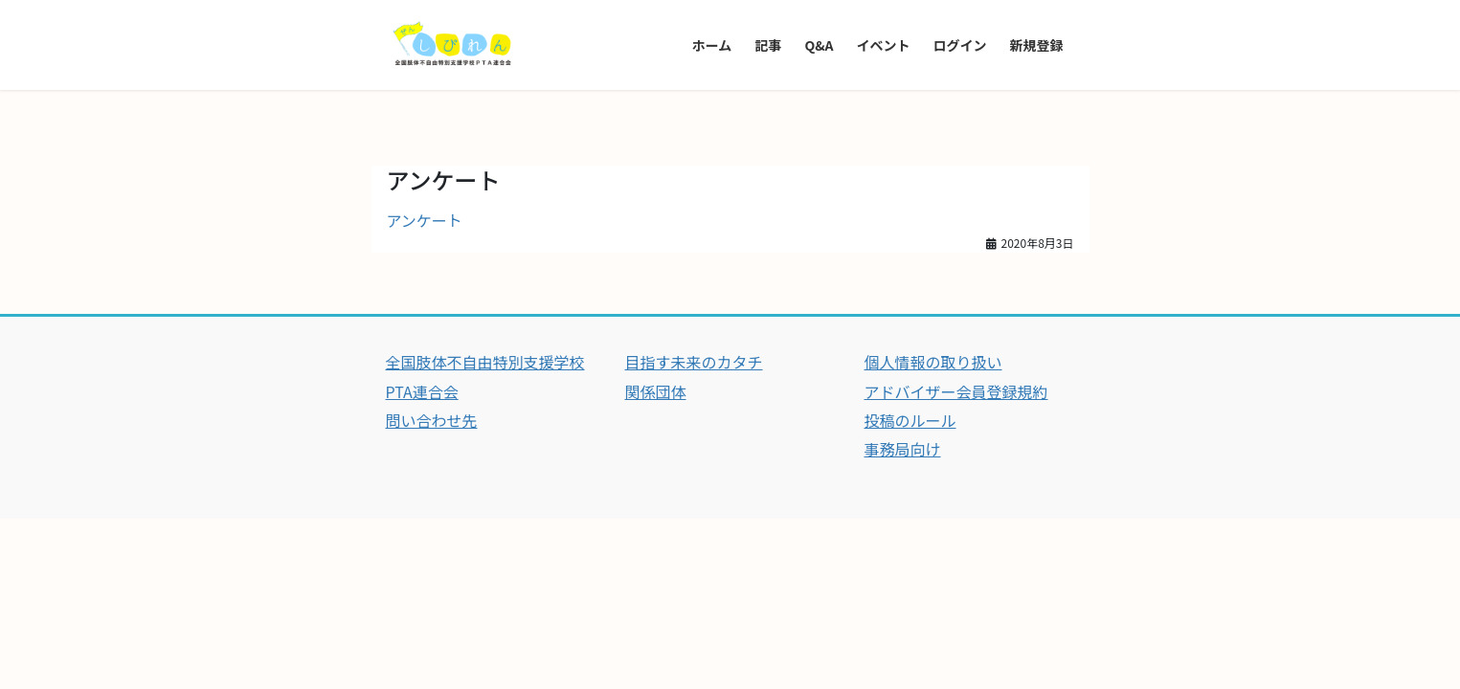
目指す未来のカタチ (694, 361)
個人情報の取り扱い (933, 361)
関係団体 (655, 391)
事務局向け (903, 448)
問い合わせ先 (432, 420)
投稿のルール (910, 420)
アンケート (424, 220)
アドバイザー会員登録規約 (956, 391)
